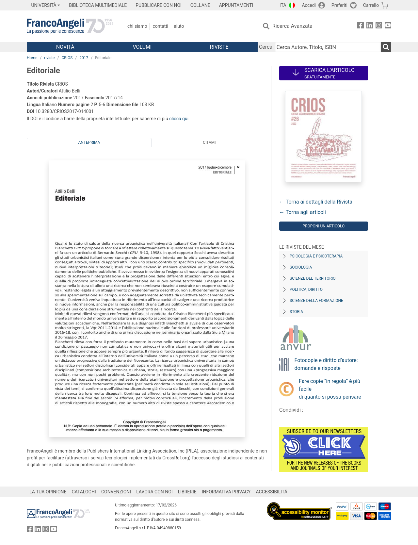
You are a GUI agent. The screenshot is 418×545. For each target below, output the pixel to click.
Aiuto (179, 26)
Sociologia (301, 267)
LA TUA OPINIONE (48, 491)
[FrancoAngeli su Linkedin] (369, 26)
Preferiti (339, 5)
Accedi (309, 5)
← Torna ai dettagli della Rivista (315, 202)
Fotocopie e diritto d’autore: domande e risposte (326, 364)
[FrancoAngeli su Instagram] (379, 26)
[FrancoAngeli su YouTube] (388, 26)
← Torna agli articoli (302, 212)
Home (32, 58)
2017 (83, 58)
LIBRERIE (187, 491)
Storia (296, 311)
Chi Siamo (137, 26)
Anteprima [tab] (89, 142)
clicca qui (178, 118)
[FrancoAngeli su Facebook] (360, 26)
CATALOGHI (84, 491)
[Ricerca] (386, 47)
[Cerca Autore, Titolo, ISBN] (328, 47)
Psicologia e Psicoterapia (316, 256)
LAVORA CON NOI (154, 491)
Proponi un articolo (324, 226)
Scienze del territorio (313, 278)
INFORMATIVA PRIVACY (226, 491)
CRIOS (66, 58)
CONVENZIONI (116, 491)
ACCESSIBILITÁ (271, 491)
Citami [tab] (209, 142)
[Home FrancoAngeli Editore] (70, 26)
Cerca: (266, 47)
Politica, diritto (306, 289)
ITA (283, 5)
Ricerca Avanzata (292, 26)
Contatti (160, 26)
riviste (49, 58)
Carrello (371, 5)
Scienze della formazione (316, 300)
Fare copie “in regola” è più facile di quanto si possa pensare (330, 389)
